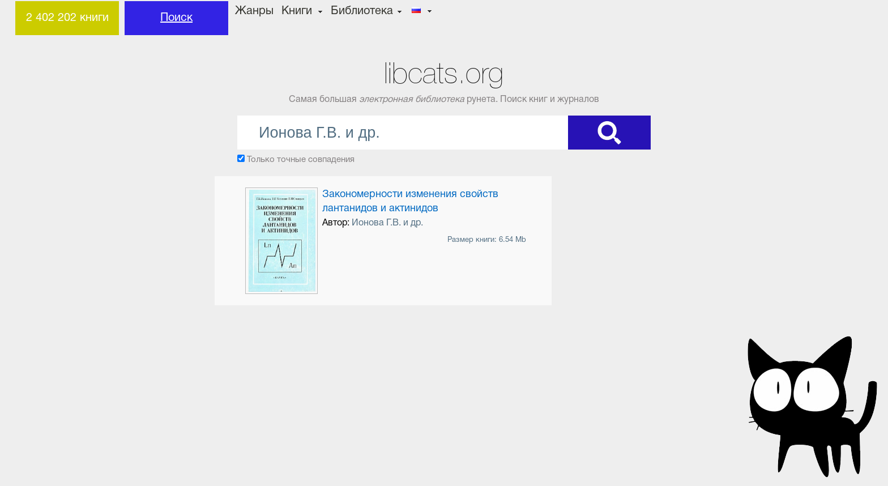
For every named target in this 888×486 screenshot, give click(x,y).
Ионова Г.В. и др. (387, 223)
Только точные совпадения (301, 160)
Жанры (254, 11)
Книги (296, 11)
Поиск (176, 18)
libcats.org (443, 73)
